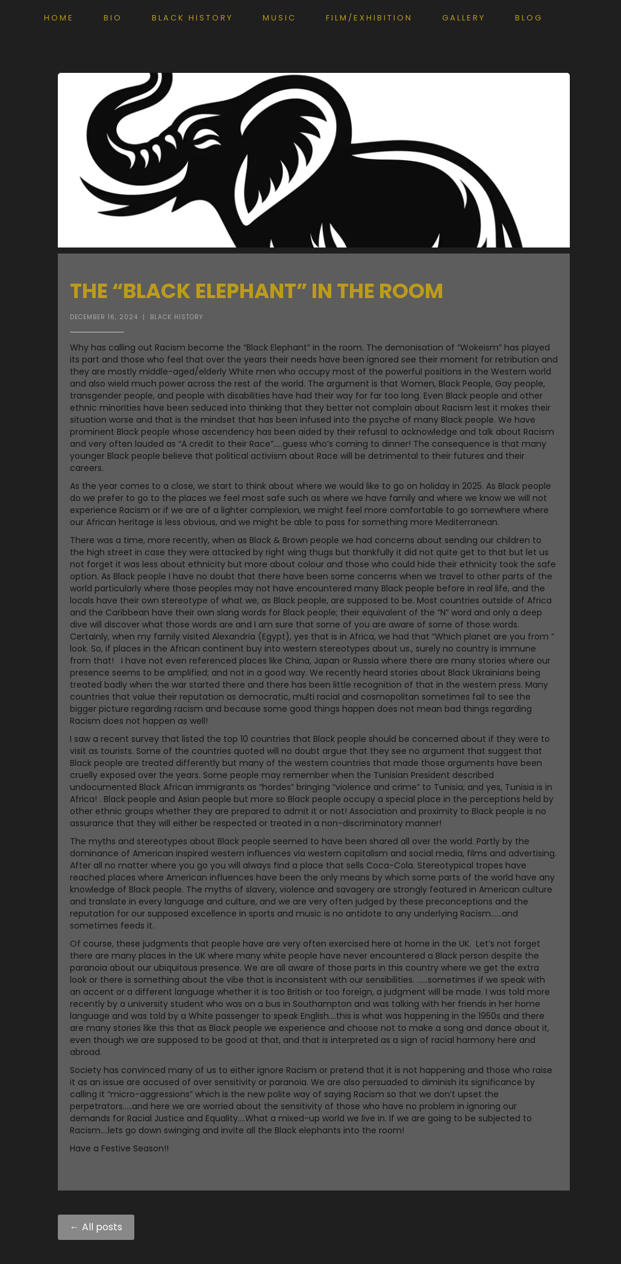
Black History (192, 17)
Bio (113, 17)
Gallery (463, 17)
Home (59, 17)
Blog (529, 17)
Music (279, 17)
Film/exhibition (369, 17)
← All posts (96, 1227)
